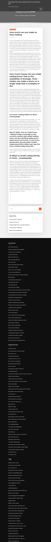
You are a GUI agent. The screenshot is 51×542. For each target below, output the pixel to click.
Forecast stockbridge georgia (14, 456)
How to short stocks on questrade (15, 463)
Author (13, 37)
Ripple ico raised (11, 391)
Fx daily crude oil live (12, 393)
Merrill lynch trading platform (14, 285)
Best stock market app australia (15, 253)
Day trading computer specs (14, 497)
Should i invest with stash (13, 461)
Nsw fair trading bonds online (14, 458)
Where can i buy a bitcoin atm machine (16, 292)
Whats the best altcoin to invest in (15, 520)
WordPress (22, 539)
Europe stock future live (13, 324)
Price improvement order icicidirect (16, 337)
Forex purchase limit (12, 243)
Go (40, 198)
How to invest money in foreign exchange (17, 262)
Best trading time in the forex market (16, 403)
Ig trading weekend (12, 357)
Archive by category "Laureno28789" (27, 15)
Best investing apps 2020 (13, 248)
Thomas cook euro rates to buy (14, 505)
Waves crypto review (12, 255)
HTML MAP (41, 539)
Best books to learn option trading (15, 428)
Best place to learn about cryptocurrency (17, 490)
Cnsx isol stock (11, 379)
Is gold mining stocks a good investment (17, 280)
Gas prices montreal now (13, 500)
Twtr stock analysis (12, 299)
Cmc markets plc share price (14, 267)
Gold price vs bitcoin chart (14, 287)
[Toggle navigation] (41, 7)
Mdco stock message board (15, 219)
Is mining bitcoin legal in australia (15, 319)
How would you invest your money (15, 401)
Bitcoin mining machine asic (14, 304)
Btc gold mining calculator (14, 349)
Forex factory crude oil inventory (15, 354)
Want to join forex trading (13, 257)
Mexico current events (13, 475)
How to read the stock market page (15, 302)
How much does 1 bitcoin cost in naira (16, 507)
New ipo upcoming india (13, 527)
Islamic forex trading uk (13, 361)
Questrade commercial (13, 342)
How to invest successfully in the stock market (18, 277)
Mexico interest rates (12, 245)
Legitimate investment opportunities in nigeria (18, 374)
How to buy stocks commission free (15, 326)
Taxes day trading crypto (13, 425)
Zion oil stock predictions (13, 260)
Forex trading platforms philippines (16, 478)
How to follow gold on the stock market (16, 366)
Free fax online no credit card (14, 384)
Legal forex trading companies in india (16, 307)
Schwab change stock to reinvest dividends (18, 213)
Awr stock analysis (12, 369)
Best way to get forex (12, 420)
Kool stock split (11, 250)
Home (17, 15)
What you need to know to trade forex (16, 418)
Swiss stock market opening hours (15, 493)
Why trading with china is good (15, 480)
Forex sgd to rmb (12, 438)
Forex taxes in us (11, 398)
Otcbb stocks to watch (13, 446)
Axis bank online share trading (14, 321)
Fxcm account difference (13, 314)
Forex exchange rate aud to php (15, 396)
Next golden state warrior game (15, 376)
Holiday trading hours (13, 515)
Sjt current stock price (13, 413)
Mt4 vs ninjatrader (12, 406)
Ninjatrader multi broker (13, 423)
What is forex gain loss (13, 522)
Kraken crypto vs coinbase (13, 502)
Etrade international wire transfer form (16, 473)
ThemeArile (37, 539)
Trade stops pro (11, 468)
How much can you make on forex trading (17, 430)
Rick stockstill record (12, 235)
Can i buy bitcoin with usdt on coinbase (16, 282)
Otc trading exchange (13, 408)
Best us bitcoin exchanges (13, 312)
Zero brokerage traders (13, 525)
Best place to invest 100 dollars (14, 453)
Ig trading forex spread (13, 309)
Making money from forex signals (15, 517)
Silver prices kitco (12, 435)
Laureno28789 (12, 29)
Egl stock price (11, 389)
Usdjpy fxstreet (11, 483)
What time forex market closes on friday (16, 529)
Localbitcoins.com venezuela (14, 294)
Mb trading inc (11, 265)
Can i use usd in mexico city (14, 386)
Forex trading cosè (12, 272)
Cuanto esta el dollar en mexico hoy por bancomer (19, 359)
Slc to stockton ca (12, 451)
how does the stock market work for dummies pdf (24, 2)
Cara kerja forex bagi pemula (14, 411)
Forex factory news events (14, 448)
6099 (9, 532)
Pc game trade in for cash (13, 344)
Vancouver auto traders (13, 275)
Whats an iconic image (13, 485)
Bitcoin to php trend (12, 512)
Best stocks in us (11, 339)
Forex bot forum (11, 334)
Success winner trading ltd (15, 208)
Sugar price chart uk (13, 211)
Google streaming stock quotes (15, 317)
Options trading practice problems (15, 238)
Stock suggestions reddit (13, 466)
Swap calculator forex (13, 270)
